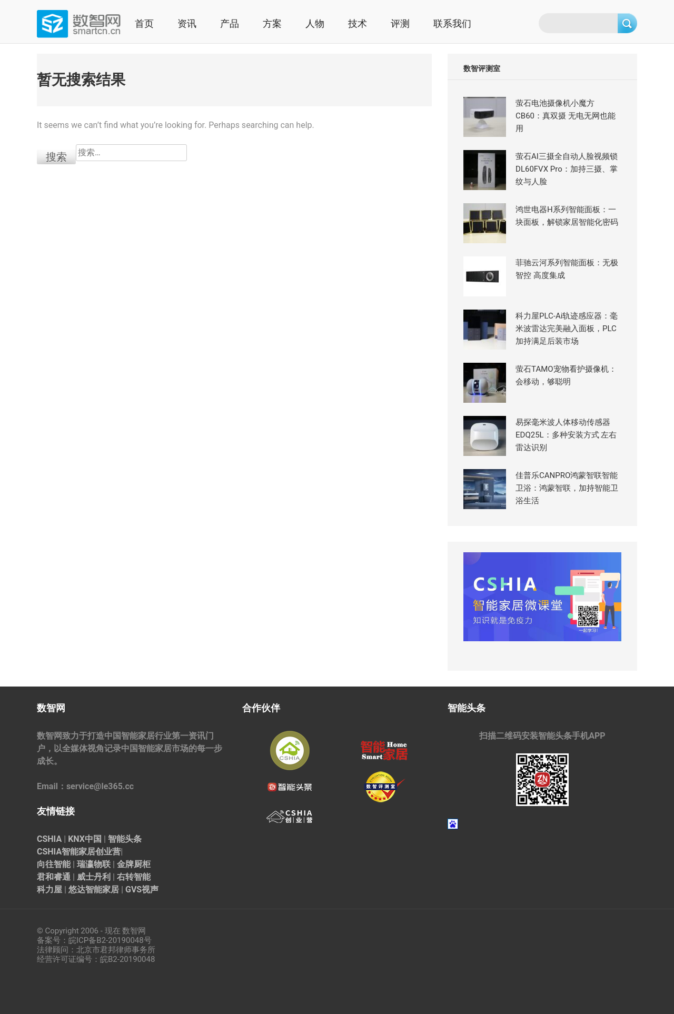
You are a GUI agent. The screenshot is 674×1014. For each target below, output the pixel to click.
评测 (400, 23)
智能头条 (125, 839)
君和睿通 (54, 877)
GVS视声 (141, 889)
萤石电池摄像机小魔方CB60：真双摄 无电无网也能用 (566, 115)
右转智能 (134, 877)
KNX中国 (85, 839)
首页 (144, 23)
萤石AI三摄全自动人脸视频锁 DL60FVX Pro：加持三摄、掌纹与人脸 (567, 169)
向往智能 (54, 864)
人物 (314, 23)
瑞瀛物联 (94, 864)
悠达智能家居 (93, 889)
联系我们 (452, 23)
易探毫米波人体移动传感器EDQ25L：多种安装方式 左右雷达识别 (566, 434)
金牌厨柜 (134, 864)
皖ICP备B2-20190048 (106, 940)
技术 (357, 23)
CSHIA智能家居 (66, 852)
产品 (229, 23)
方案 (272, 23)
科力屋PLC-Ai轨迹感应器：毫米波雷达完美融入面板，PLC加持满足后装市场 (567, 328)
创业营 (108, 852)
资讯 (186, 23)
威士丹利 (94, 877)
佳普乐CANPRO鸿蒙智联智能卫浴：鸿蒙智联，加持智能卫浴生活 (567, 488)
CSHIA (49, 839)
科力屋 (49, 889)
